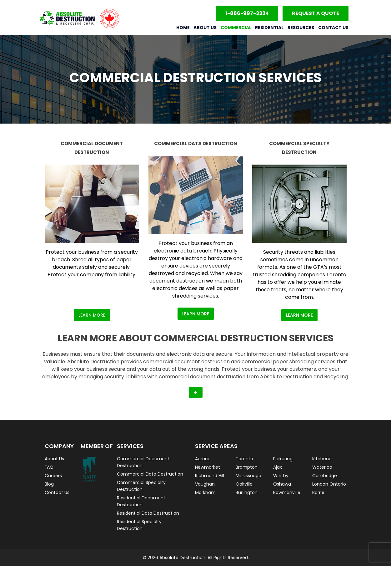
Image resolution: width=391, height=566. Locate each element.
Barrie (318, 492)
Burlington (247, 492)
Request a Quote (315, 13)
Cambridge (324, 475)
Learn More (91, 315)
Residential (269, 27)
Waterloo (322, 467)
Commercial (236, 27)
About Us (205, 27)
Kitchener (322, 459)
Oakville (244, 484)
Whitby (280, 475)
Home (183, 27)
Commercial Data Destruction (150, 474)
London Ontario (329, 484)
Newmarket (207, 467)
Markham (205, 492)
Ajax (277, 467)
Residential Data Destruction (148, 513)
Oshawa (282, 484)
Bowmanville (286, 492)
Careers (53, 475)
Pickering (283, 459)
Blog (49, 484)
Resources (301, 27)
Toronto (244, 459)
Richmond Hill (209, 475)
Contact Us (333, 27)
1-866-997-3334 (247, 13)
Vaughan (205, 484)
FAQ (49, 467)
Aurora (202, 459)
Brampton (247, 467)
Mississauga (248, 475)
